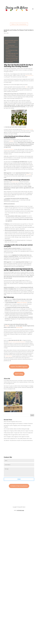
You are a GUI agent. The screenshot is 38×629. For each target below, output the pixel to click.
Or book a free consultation (19, 486)
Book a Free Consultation (19, 24)
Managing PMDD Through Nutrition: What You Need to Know (16, 434)
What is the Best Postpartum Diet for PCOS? (13, 421)
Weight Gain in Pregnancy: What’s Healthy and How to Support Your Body (18, 430)
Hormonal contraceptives (9, 149)
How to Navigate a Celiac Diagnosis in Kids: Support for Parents (16, 436)
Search (32, 415)
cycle (26, 87)
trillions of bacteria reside (28, 129)
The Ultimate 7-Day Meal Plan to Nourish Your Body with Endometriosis (18, 440)
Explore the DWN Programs (19, 366)
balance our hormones (22, 302)
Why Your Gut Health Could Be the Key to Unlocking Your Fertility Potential (11, 42)
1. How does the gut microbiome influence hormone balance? (12, 47)
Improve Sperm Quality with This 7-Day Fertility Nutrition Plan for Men (18, 438)
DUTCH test (28, 174)
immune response (15, 181)
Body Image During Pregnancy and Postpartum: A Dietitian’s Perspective (18, 423)
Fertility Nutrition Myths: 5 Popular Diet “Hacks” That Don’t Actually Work (18, 432)
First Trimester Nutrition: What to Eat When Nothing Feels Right (16, 428)
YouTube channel (8, 356)
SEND (19, 479)
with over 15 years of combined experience (16, 341)
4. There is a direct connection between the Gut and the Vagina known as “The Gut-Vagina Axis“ (12, 58)
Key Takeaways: (9, 61)
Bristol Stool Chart (29, 75)
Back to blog (19, 374)
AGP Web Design (20, 510)
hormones (11, 141)
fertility (7, 325)
